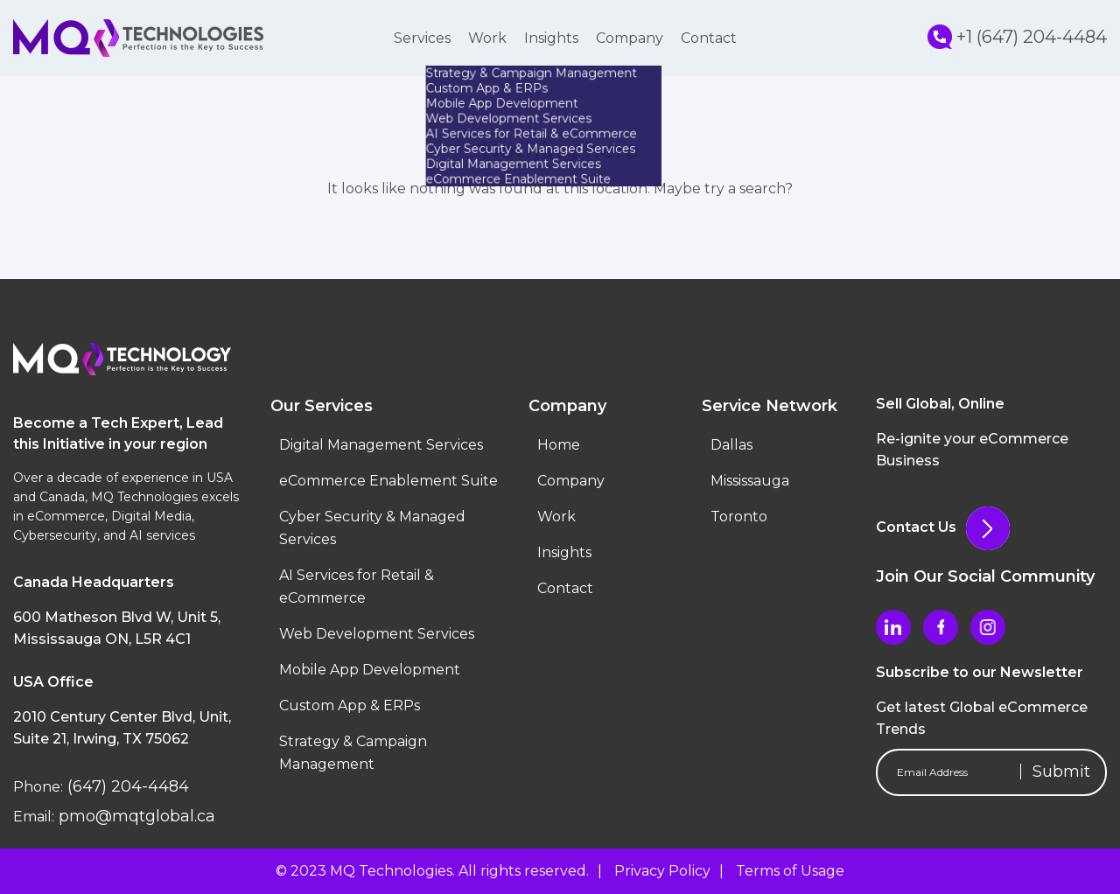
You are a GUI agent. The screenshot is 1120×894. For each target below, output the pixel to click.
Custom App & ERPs (349, 705)
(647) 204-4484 (126, 786)
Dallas (731, 445)
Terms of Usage (790, 871)
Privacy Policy (662, 871)
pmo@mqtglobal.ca (134, 816)
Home (558, 445)
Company (629, 38)
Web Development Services (376, 633)
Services (422, 38)
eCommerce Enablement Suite (388, 480)
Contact (709, 38)
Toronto (738, 516)
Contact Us (943, 527)
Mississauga (749, 480)
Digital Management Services (381, 445)
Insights (551, 38)
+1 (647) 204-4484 (1017, 36)
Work (487, 38)
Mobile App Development (369, 669)
